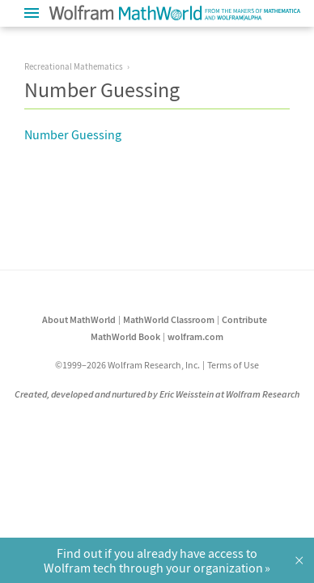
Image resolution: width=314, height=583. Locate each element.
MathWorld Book (125, 336)
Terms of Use (233, 365)
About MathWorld (79, 319)
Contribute (244, 319)
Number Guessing (72, 134)
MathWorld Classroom (168, 319)
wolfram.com (195, 336)
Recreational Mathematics (73, 66)
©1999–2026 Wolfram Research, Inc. (127, 365)
